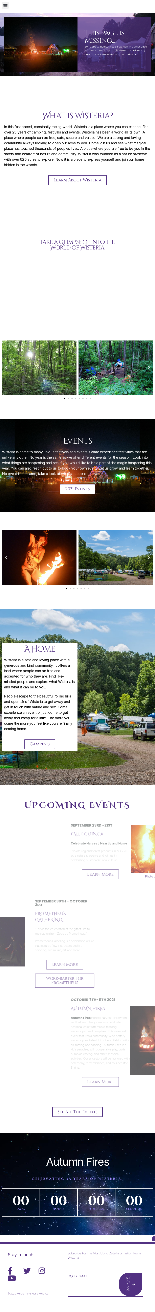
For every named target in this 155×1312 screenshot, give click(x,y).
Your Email (78, 1284)
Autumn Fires (77, 1167)
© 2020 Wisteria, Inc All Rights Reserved (28, 1301)
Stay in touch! (21, 1262)
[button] (5, 5)
